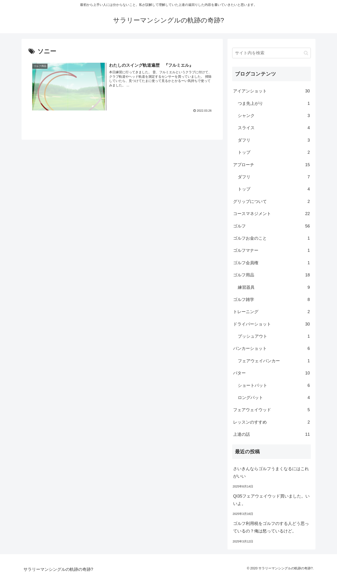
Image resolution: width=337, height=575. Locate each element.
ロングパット (274, 397)
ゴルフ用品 (271, 275)
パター (271, 373)
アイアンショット (271, 91)
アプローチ (271, 164)
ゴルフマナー (271, 250)
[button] (306, 53)
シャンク (274, 115)
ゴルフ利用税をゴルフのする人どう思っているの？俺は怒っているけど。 (271, 527)
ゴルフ (271, 226)
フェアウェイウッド (271, 410)
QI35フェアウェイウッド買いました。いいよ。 (271, 500)
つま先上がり (274, 103)
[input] (271, 53)
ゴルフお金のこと (271, 238)
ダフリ (274, 140)
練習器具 (274, 287)
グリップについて (271, 201)
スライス (274, 128)
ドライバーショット (271, 324)
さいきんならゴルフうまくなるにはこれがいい (271, 472)
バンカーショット (271, 348)
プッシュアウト (274, 336)
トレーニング (271, 311)
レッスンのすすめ (271, 422)
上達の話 (271, 434)
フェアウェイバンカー (274, 361)
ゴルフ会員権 (271, 263)
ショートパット (274, 385)
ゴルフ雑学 (271, 299)
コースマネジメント (271, 213)
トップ (274, 152)
